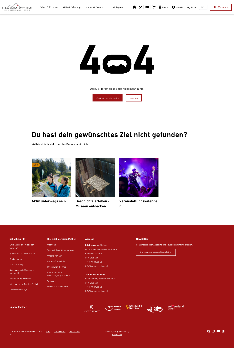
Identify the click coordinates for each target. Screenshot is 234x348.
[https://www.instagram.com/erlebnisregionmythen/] (213, 331)
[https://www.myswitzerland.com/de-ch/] (176, 309)
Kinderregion (16, 259)
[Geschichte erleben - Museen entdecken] (95, 183)
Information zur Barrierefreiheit (24, 284)
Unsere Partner (54, 255)
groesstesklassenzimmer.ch (22, 253)
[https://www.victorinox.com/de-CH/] (92, 309)
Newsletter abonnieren (57, 286)
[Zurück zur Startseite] (108, 97)
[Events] (164, 7)
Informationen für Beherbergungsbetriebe (58, 274)
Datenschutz (59, 331)
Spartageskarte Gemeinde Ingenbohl (22, 271)
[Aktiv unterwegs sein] (51, 183)
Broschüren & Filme (56, 266)
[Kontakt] (178, 7)
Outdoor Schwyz (17, 264)
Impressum (74, 331)
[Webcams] (221, 7)
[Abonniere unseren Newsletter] (156, 252)
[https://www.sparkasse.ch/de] (113, 309)
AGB (48, 331)
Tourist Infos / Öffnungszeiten (60, 250)
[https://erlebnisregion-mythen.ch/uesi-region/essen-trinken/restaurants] (141, 7)
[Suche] (192, 7)
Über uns (51, 244)
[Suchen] (134, 97)
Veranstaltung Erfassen (20, 278)
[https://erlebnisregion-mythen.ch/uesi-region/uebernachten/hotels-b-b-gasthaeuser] (147, 7)
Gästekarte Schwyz (18, 289)
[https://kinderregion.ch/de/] (155, 309)
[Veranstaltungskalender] (138, 183)
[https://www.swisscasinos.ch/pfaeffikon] (134, 309)
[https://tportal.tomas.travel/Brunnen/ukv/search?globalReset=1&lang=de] (154, 7)
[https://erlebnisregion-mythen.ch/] (18, 7)
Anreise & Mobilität (56, 261)
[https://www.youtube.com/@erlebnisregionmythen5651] (218, 331)
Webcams (51, 281)
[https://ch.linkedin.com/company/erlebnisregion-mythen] (223, 331)
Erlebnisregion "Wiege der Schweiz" (22, 246)
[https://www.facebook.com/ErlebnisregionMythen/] (208, 331)
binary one (117, 334)
